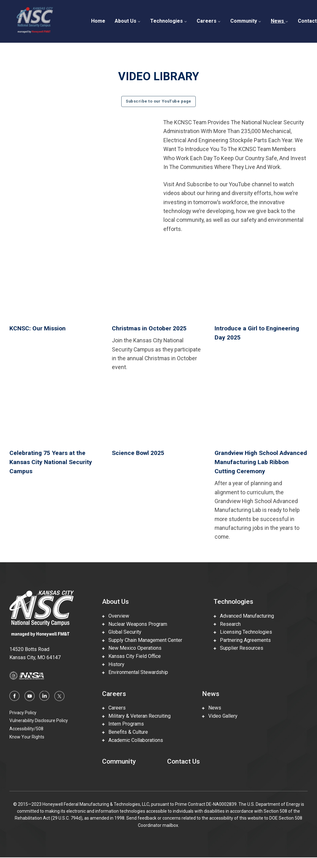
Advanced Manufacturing (244, 616)
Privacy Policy (22, 712)
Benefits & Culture (125, 732)
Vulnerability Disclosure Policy (38, 720)
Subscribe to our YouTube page (158, 101)
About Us (128, 21)
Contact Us (183, 761)
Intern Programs (123, 724)
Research (227, 624)
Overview (115, 616)
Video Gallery (220, 716)
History (113, 665)
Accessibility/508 (26, 729)
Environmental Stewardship (135, 673)
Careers (209, 21)
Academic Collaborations (132, 740)
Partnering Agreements (242, 640)
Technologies (168, 21)
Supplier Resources (238, 648)
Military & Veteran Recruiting (136, 716)
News (279, 21)
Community (245, 21)
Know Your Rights (26, 737)
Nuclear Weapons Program (134, 624)
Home (98, 21)
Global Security (121, 632)
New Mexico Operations (131, 648)
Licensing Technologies (243, 632)
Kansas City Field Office (131, 656)
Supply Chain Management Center (142, 640)
